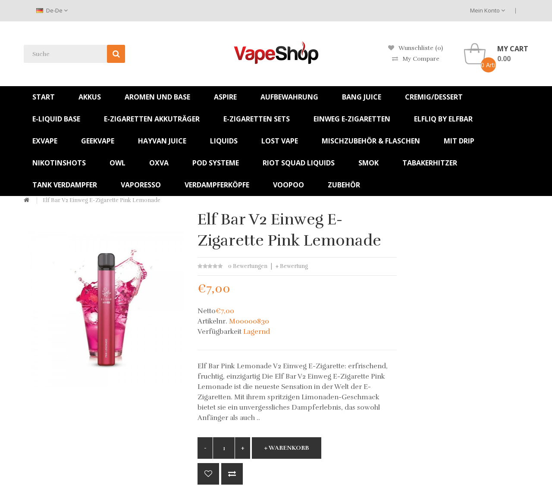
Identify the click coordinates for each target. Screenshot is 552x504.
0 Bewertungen (247, 266)
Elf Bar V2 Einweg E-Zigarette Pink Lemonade (101, 200)
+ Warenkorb (286, 447)
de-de (52, 10)
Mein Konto (487, 10)
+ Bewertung (292, 266)
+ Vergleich (232, 474)
